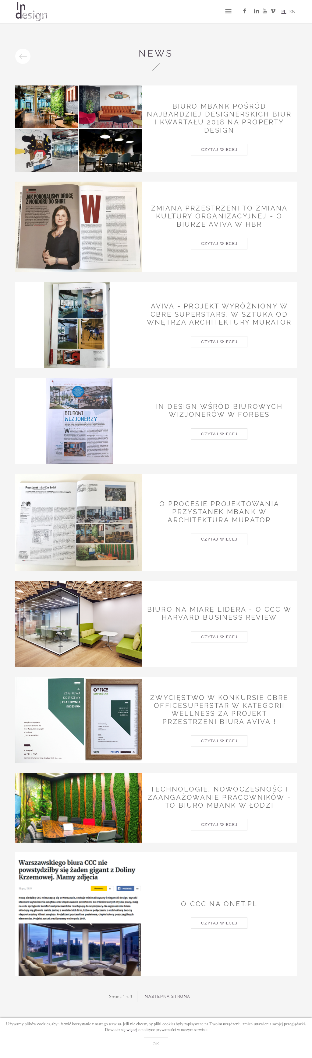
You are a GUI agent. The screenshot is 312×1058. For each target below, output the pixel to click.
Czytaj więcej (219, 149)
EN (292, 11)
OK (156, 1044)
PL (283, 11)
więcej (131, 1029)
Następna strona (167, 996)
